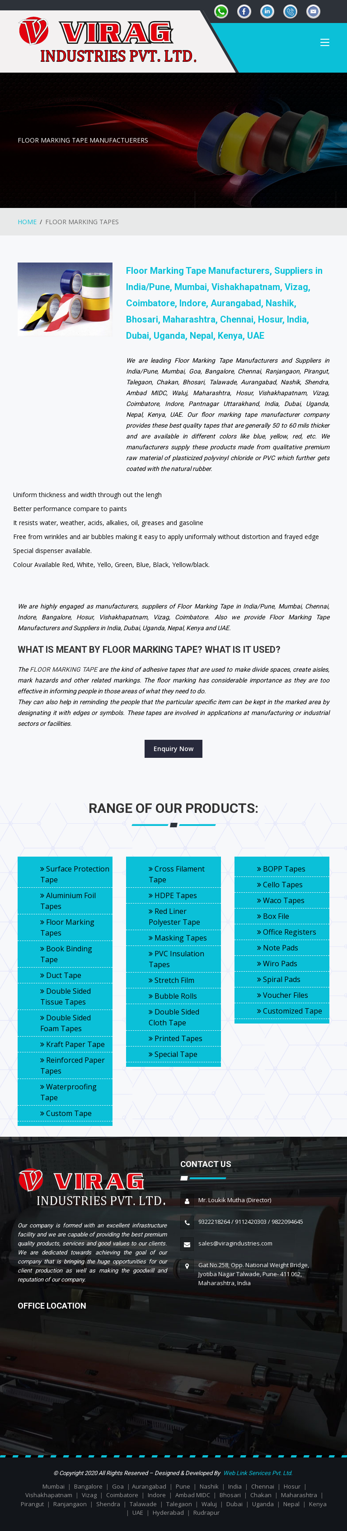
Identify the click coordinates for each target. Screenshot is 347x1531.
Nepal (291, 1504)
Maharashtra (299, 1495)
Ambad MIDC (192, 1495)
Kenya (318, 1504)
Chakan (261, 1495)
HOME (27, 221)
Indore (157, 1495)
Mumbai (53, 1486)
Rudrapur (206, 1512)
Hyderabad (168, 1512)
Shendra (108, 1504)
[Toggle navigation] (324, 45)
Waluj (209, 1504)
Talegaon (179, 1504)
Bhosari (230, 1495)
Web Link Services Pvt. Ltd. (257, 1473)
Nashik (209, 1486)
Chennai (262, 1486)
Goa (118, 1486)
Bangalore (88, 1486)
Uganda (263, 1504)
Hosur (292, 1486)
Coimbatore (122, 1495)
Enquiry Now (173, 748)
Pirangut (32, 1504)
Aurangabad (149, 1486)
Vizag (89, 1495)
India (235, 1486)
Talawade (143, 1504)
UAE (137, 1512)
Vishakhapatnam (48, 1495)
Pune (183, 1486)
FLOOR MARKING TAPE (63, 669)
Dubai (234, 1504)
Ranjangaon (70, 1504)
